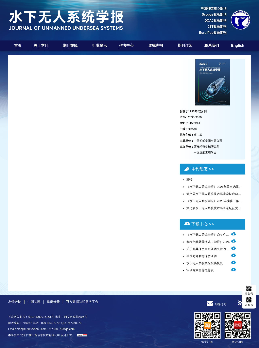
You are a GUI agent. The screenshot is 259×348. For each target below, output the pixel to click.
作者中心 (127, 46)
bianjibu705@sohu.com (32, 329)
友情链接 (14, 301)
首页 (17, 46)
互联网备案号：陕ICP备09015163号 (31, 316)
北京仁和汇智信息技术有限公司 (40, 335)
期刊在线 (71, 46)
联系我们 (211, 46)
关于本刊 (42, 46)
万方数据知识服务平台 (82, 301)
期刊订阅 (185, 46)
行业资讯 (99, 46)
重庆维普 (53, 301)
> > (211, 169)
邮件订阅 (216, 304)
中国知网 (34, 301)
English (237, 46)
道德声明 (157, 46)
